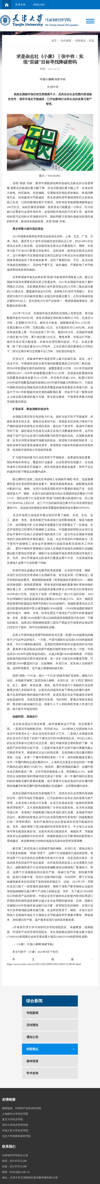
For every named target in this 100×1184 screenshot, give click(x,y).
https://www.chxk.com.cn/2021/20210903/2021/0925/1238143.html (44, 964)
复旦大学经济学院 (12, 1119)
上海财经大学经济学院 (15, 1113)
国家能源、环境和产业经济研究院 (21, 1108)
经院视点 (80, 40)
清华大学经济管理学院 (15, 1124)
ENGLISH (39, 4)
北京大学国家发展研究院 (16, 1136)
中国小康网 (47, 79)
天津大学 (20, 4)
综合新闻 (66, 40)
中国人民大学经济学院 (15, 1130)
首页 (54, 40)
